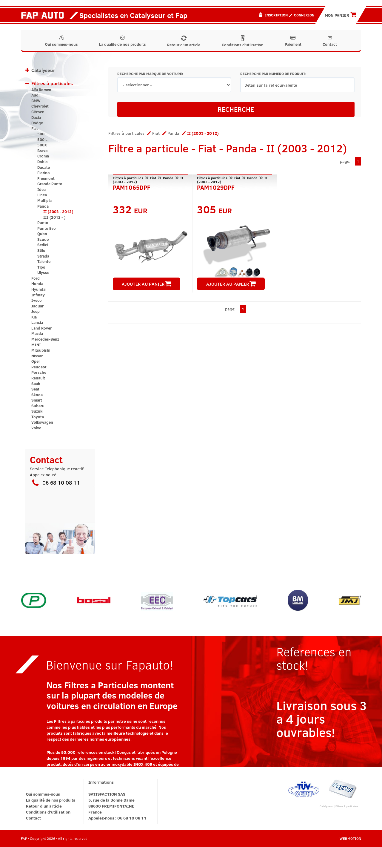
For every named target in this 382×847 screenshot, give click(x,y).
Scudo (43, 239)
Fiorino (43, 172)
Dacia (36, 117)
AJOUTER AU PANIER (146, 284)
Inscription (276, 15)
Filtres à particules (52, 83)
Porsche (38, 372)
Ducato (43, 167)
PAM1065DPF (131, 186)
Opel (35, 361)
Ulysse (43, 272)
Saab (35, 383)
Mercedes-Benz (45, 339)
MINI (36, 344)
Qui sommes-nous (61, 41)
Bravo (42, 150)
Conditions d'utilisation (243, 41)
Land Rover (41, 328)
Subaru (37, 405)
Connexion (304, 15)
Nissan (37, 356)
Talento (44, 261)
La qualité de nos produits (122, 41)
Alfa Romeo (41, 89)
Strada (43, 256)
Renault (38, 378)
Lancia (37, 322)
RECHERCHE (236, 109)
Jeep (35, 311)
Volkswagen (42, 422)
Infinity (38, 295)
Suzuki (37, 411)
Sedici (42, 244)
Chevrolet (40, 106)
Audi (35, 95)
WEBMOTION (350, 838)
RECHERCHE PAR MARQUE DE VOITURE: (150, 73)
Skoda (37, 394)
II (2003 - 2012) (58, 211)
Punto (42, 222)
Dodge (37, 122)
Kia (34, 317)
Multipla (44, 200)
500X (42, 145)
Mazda (37, 333)
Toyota (37, 416)
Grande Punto (49, 183)
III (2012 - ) (54, 217)
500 (40, 134)
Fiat (34, 128)
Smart (36, 400)
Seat (35, 389)
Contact (330, 41)
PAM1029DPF (216, 186)
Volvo (36, 428)
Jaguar (37, 306)
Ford (35, 278)
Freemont (46, 178)
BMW (36, 100)
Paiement (293, 41)
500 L (42, 139)
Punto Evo (46, 228)
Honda (37, 283)
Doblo (42, 161)
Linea (42, 194)
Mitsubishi (40, 350)
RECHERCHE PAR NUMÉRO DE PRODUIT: (273, 73)
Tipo (41, 267)
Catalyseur (43, 70)
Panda (43, 206)
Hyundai (38, 289)
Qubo (42, 233)
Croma (43, 156)
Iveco (36, 300)
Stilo (41, 250)
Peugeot (39, 367)
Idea (41, 189)
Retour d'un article (183, 42)
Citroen (37, 111)
